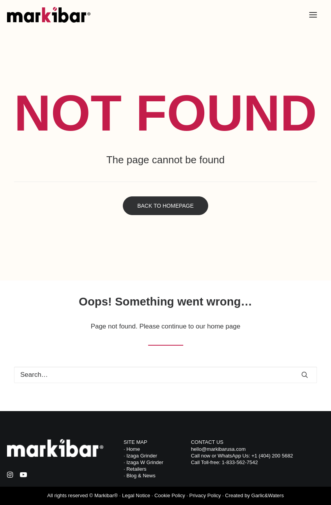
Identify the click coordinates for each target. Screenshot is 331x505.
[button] (313, 15)
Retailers (136, 469)
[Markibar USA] (48, 15)
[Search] (165, 375)
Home (133, 449)
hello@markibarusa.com (218, 449)
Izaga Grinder (141, 456)
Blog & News (140, 476)
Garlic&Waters (267, 495)
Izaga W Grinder (144, 462)
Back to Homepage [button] (165, 206)
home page (223, 326)
